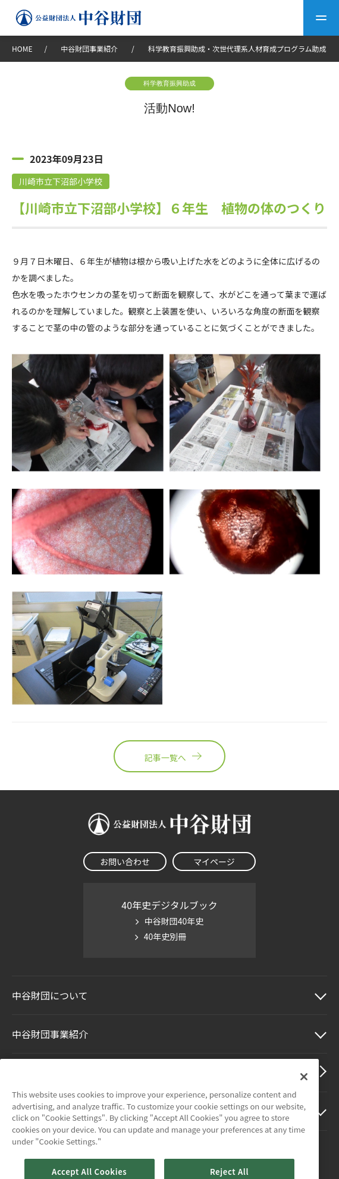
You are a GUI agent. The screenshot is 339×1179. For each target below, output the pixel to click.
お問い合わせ (125, 861)
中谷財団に (50, 995)
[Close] (304, 1095)
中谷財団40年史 (174, 921)
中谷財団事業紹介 (90, 48)
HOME (22, 48)
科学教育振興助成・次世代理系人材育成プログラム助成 (237, 48)
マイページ (214, 861)
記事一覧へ (169, 756)
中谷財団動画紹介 (50, 1072)
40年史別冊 (165, 936)
